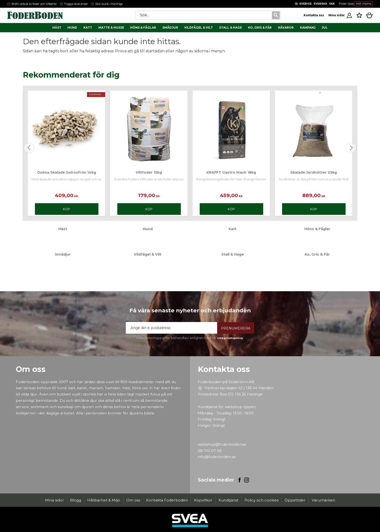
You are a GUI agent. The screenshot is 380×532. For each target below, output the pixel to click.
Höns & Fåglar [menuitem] (143, 27)
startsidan (155, 51)
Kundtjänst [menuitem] (228, 500)
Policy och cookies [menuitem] (261, 500)
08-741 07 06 (210, 450)
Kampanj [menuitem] (308, 27)
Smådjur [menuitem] (170, 27)
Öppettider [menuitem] (295, 500)
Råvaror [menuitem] (286, 27)
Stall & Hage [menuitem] (230, 27)
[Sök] (275, 15)
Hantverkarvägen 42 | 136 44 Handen (238, 388)
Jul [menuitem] (325, 27)
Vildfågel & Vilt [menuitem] (198, 27)
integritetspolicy (230, 338)
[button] (359, 15)
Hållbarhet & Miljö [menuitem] (103, 500)
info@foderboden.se (217, 456)
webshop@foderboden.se (222, 444)
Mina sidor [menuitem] (54, 500)
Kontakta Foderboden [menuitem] (167, 500)
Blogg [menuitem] (75, 500)
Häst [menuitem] (56, 27)
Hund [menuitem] (72, 27)
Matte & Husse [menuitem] (111, 27)
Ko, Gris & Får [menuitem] (260, 27)
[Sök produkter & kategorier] (203, 15)
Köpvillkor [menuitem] (203, 500)
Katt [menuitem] (87, 27)
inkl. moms (363, 3)
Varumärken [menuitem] (323, 500)
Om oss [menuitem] (133, 500)
